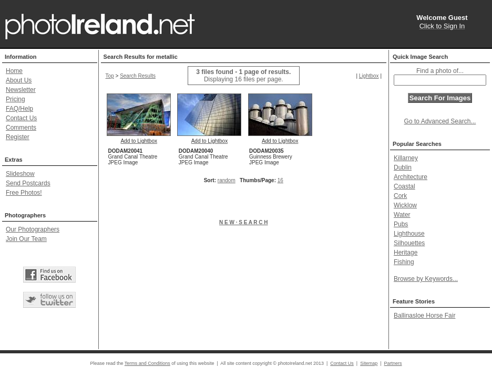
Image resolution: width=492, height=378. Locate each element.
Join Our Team (26, 239)
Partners (393, 363)
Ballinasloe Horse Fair (424, 315)
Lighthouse (409, 233)
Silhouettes (409, 243)
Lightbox (369, 76)
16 (280, 180)
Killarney (406, 158)
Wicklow (405, 205)
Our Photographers (32, 229)
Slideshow (20, 173)
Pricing (15, 99)
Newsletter (21, 89)
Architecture (410, 177)
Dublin (403, 167)
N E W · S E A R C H (243, 222)
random (226, 180)
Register (17, 137)
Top (110, 76)
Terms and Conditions (147, 363)
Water (402, 214)
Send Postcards (28, 183)
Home (14, 71)
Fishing (404, 262)
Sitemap (368, 363)
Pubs (401, 224)
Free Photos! (24, 192)
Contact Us (21, 118)
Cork (400, 196)
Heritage (405, 252)
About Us (19, 80)
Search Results (138, 76)
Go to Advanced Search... (440, 121)
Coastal (404, 186)
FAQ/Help (19, 108)
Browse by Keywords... (426, 278)
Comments (21, 127)
